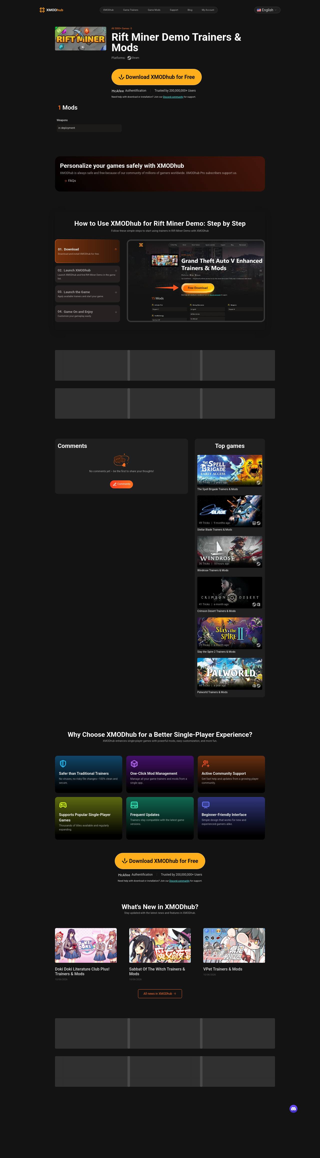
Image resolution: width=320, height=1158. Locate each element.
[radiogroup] (159, 10)
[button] (160, 181)
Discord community (173, 96)
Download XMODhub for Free (156, 77)
